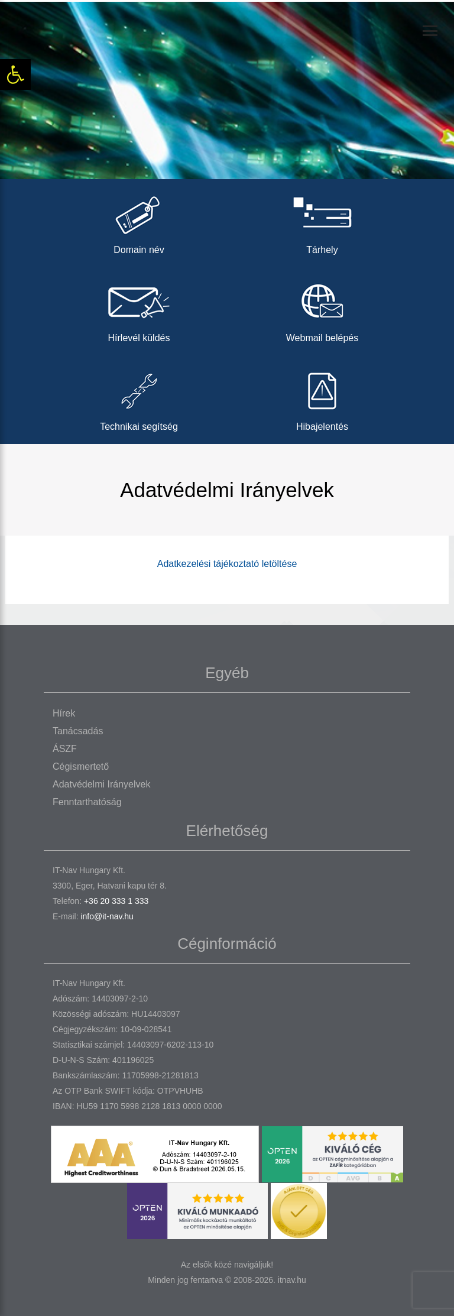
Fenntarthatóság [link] (87, 802)
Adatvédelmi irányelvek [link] (101, 784)
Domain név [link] (139, 221)
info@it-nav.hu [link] (106, 916)
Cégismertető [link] (81, 766)
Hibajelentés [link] (322, 398)
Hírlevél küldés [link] (139, 309)
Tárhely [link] (322, 221)
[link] (15, 74)
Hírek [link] (64, 713)
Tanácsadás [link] (78, 731)
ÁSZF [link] (65, 749)
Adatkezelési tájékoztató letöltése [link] (227, 564)
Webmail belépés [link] (322, 309)
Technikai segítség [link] (139, 398)
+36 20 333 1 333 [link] (116, 901)
